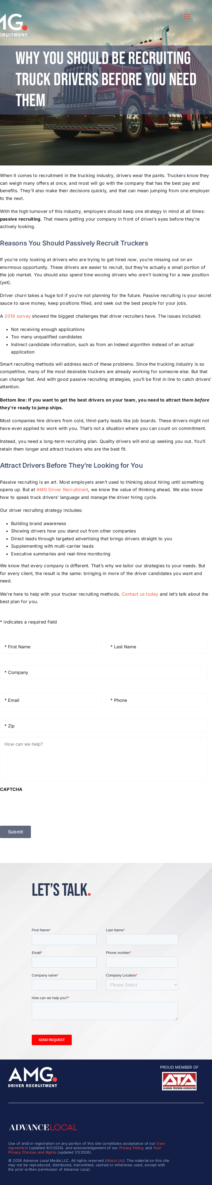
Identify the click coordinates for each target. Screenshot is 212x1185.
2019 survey (17, 316)
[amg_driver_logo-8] (32, 1069)
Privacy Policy (131, 1148)
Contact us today (140, 594)
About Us (115, 1160)
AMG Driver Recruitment (62, 489)
